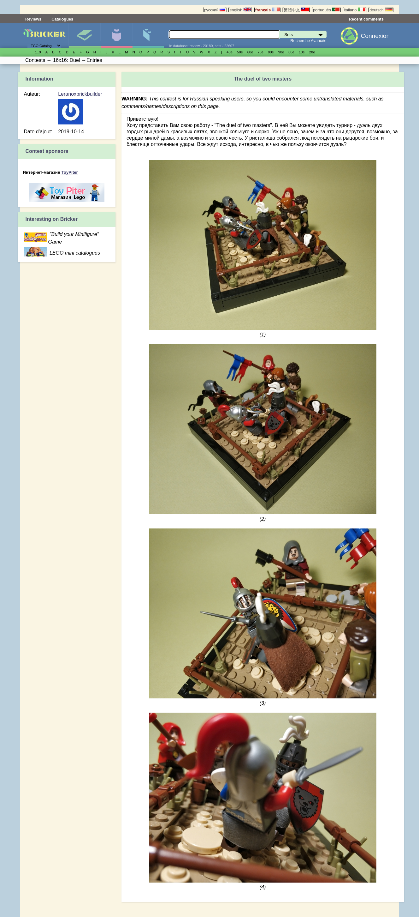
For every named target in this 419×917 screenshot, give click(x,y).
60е (250, 52)
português (326, 10)
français (267, 10)
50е (240, 52)
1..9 (38, 52)
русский (214, 10)
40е (230, 52)
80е (271, 52)
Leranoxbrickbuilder (80, 94)
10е (302, 52)
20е (312, 52)
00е (291, 52)
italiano (354, 10)
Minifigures (116, 36)
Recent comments (366, 19)
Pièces (148, 36)
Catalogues (62, 19)
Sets (84, 36)
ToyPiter (70, 172)
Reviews (33, 19)
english (240, 10)
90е (281, 52)
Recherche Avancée (308, 40)
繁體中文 (296, 10)
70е (260, 52)
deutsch (380, 10)
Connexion (375, 36)
